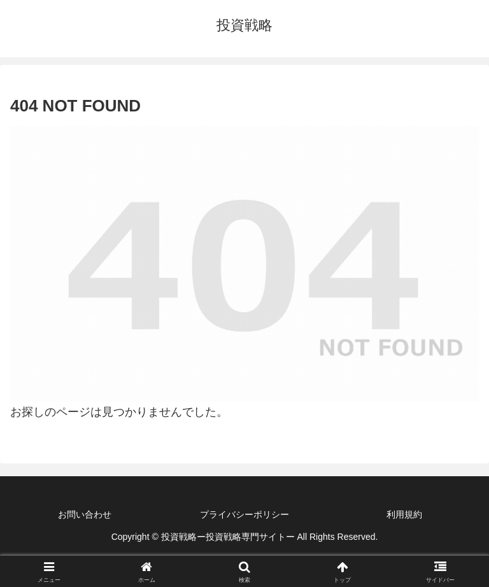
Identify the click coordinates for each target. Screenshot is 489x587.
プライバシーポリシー (244, 514)
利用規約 (404, 514)
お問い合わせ (84, 514)
